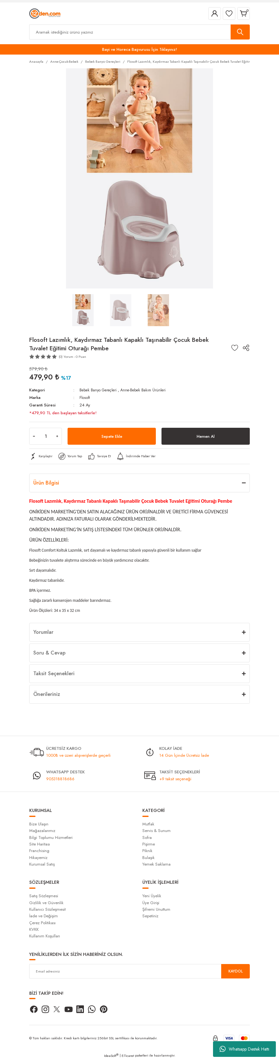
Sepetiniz (150, 916)
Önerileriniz (46, 694)
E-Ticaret (128, 1055)
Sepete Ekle (112, 436)
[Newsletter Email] (139, 971)
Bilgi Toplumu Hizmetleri (51, 837)
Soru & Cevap (49, 652)
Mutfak (148, 824)
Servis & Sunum (156, 831)
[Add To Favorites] (234, 348)
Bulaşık (148, 858)
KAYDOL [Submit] (235, 971)
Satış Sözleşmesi (43, 896)
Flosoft (84, 397)
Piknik (147, 851)
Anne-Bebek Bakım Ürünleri (148, 390)
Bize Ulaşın (38, 824)
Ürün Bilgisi (46, 482)
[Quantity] (45, 436)
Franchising (39, 851)
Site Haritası (39, 844)
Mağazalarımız (42, 831)
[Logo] (44, 13)
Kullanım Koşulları (44, 936)
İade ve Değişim (43, 916)
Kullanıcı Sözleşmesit (47, 909)
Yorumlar (43, 632)
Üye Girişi (150, 903)
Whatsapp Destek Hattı (244, 1049)
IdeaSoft (111, 1055)
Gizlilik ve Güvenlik (46, 903)
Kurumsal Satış (42, 864)
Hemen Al (205, 436)
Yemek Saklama (156, 864)
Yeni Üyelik (151, 896)
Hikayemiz (38, 858)
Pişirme (148, 844)
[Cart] (243, 13)
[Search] (139, 32)
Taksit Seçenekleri (53, 673)
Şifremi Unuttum (156, 909)
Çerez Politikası (42, 923)
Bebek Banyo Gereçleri (100, 390)
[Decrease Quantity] (34, 436)
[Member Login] (214, 13)
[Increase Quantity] (57, 436)
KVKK (34, 929)
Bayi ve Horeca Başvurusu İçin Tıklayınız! (139, 49)
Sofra (147, 837)
